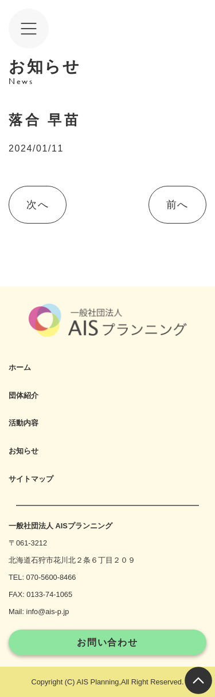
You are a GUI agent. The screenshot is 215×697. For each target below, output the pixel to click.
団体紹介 (23, 395)
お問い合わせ (107, 642)
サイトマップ (31, 479)
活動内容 (23, 423)
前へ (177, 204)
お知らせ (23, 451)
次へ (37, 204)
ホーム (20, 367)
